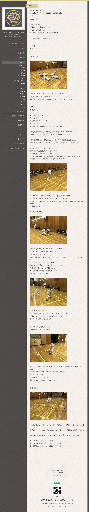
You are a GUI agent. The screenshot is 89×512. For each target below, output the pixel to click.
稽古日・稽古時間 (18, 116)
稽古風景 (21, 120)
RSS (65, 507)
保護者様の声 (19, 111)
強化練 (23, 73)
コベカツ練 (21, 75)
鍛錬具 (23, 99)
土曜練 (23, 68)
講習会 (23, 83)
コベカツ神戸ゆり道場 (16, 44)
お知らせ (21, 57)
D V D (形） (21, 94)
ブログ (22, 62)
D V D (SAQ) (21, 91)
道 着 (23, 102)
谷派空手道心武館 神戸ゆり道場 (57, 500)
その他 (23, 107)
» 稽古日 (57, 475)
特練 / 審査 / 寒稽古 (19, 81)
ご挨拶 (22, 48)
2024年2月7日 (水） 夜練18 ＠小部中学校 (46, 13)
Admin (61, 507)
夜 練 (31, 16)
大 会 (23, 86)
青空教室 (22, 78)
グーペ (56, 507)
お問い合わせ (19, 143)
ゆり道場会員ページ (17, 148)
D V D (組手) (21, 96)
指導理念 (21, 53)
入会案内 (21, 130)
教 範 (23, 89)
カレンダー (20, 134)
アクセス (21, 139)
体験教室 (21, 125)
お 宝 (23, 104)
